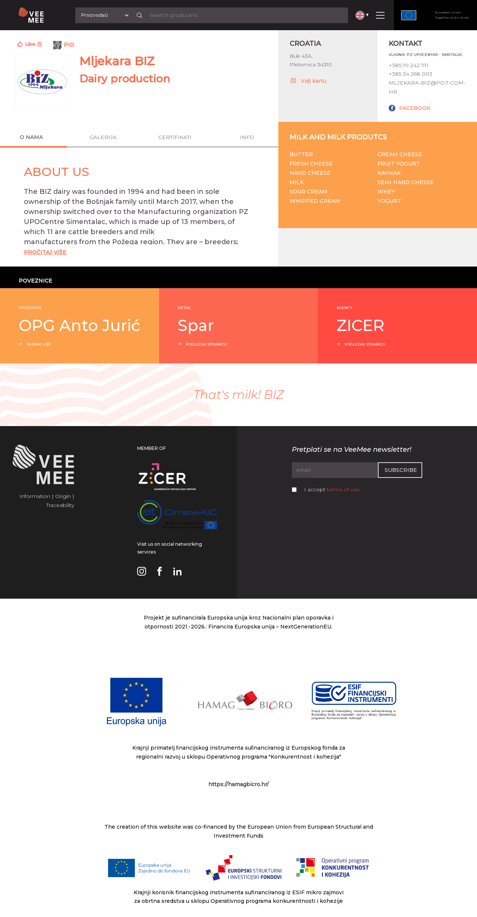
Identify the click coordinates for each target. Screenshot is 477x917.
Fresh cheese (311, 163)
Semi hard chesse (406, 182)
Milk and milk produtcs (338, 137)
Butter (301, 154)
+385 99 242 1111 (409, 65)
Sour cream (309, 191)
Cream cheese (400, 154)
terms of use (343, 489)
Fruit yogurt (399, 163)
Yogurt (389, 201)
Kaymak (389, 173)
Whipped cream (315, 201)
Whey (386, 191)
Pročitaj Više (45, 252)
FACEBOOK (414, 108)
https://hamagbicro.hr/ (238, 784)
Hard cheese (310, 173)
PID (69, 44)
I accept (332, 489)
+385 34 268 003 (410, 73)
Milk (297, 182)
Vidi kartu (308, 80)
